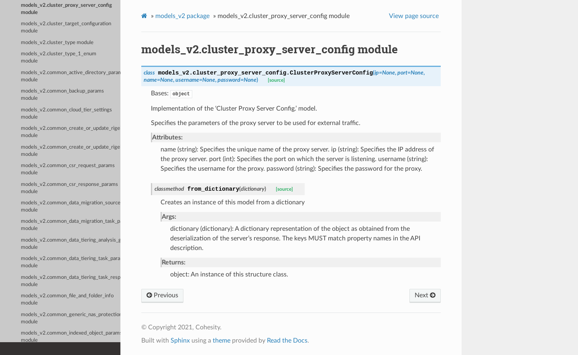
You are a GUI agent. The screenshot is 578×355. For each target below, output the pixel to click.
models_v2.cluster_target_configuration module (66, 27)
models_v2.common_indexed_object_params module (70, 337)
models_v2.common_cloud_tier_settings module (66, 113)
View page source (414, 16)
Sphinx (180, 340)
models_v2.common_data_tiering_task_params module (70, 262)
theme (221, 340)
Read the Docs (287, 340)
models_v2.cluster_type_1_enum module (58, 57)
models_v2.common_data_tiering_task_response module (70, 281)
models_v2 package (182, 16)
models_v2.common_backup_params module (62, 95)
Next (425, 295)
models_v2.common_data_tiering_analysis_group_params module (70, 244)
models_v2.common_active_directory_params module (70, 76)
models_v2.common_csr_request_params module (68, 169)
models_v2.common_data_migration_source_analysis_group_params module (70, 206)
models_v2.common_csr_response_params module (69, 188)
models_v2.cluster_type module (57, 42)
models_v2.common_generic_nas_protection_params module (70, 318)
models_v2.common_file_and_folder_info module (67, 299)
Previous (162, 295)
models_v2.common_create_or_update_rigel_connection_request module (70, 132)
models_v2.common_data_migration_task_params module (70, 225)
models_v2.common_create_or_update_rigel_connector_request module (70, 151)
